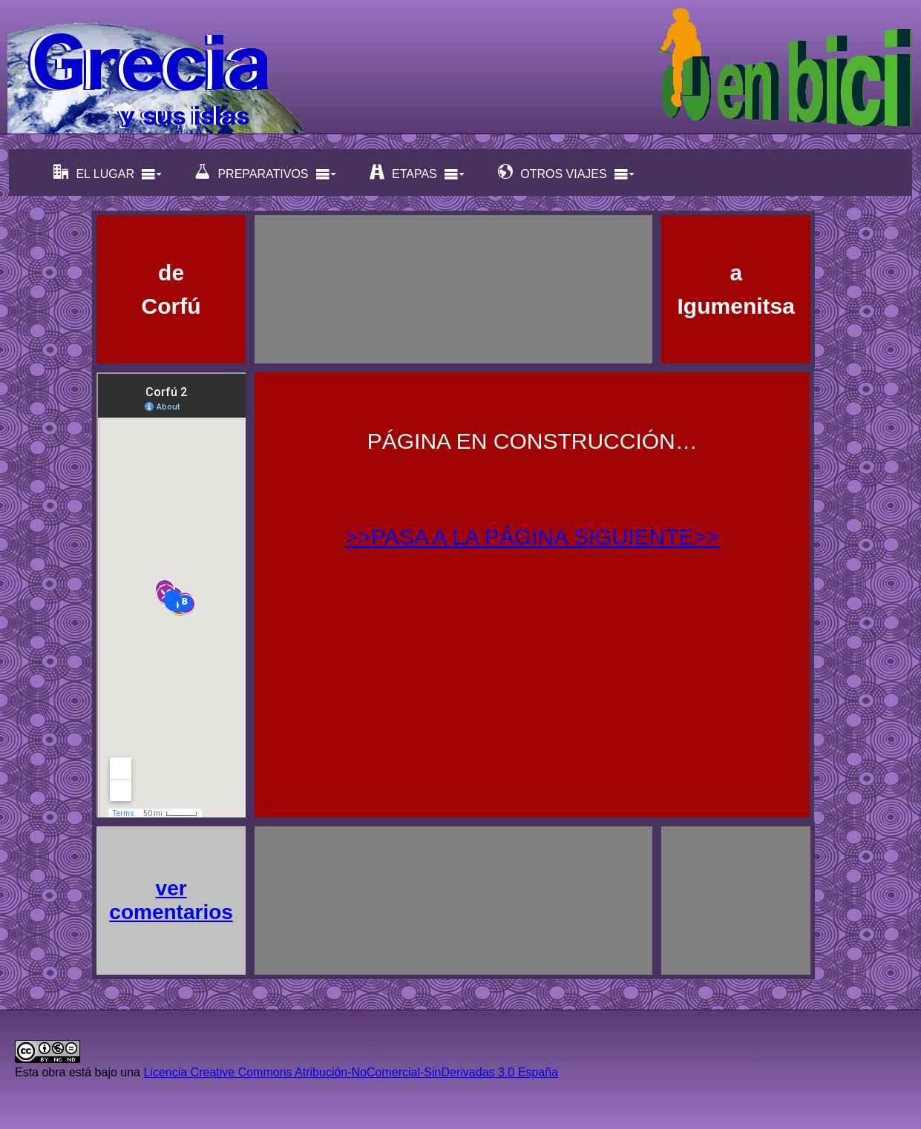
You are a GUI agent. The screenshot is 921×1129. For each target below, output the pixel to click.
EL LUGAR (108, 172)
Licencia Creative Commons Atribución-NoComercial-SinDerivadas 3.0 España (350, 1072)
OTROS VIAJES (566, 172)
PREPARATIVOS (265, 172)
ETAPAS (417, 172)
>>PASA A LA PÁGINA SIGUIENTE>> (532, 536)
